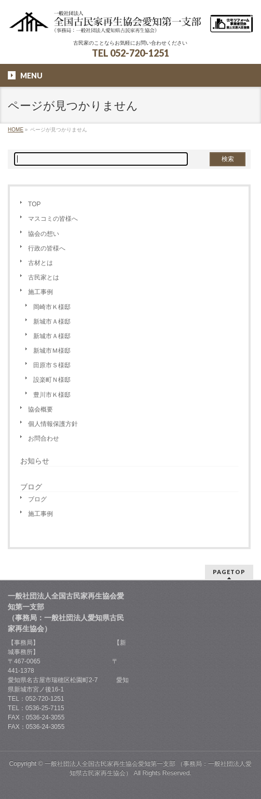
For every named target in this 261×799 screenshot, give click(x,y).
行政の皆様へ (46, 248)
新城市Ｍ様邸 (52, 350)
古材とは (40, 263)
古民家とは (43, 277)
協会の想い (43, 233)
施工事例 (40, 292)
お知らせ (34, 461)
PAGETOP (229, 571)
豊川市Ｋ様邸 (52, 394)
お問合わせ (43, 438)
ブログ (37, 499)
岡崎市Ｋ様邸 (52, 307)
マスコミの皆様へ (53, 218)
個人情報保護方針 (53, 424)
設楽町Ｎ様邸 (52, 379)
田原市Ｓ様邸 (52, 365)
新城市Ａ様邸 (52, 321)
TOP (34, 204)
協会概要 (40, 409)
